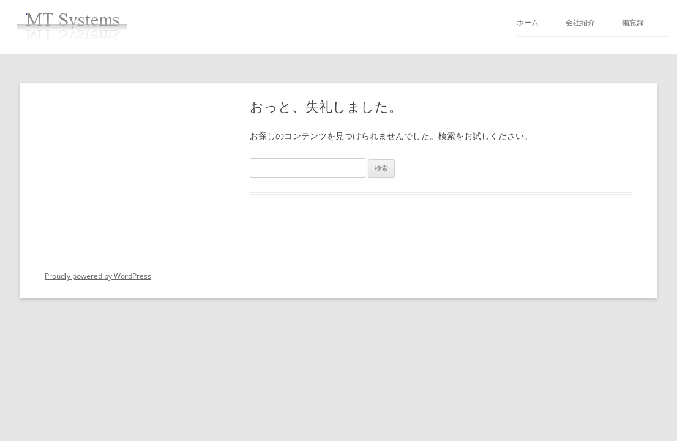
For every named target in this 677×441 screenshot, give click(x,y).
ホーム (528, 22)
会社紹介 (580, 22)
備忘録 (633, 22)
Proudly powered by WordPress (98, 276)
